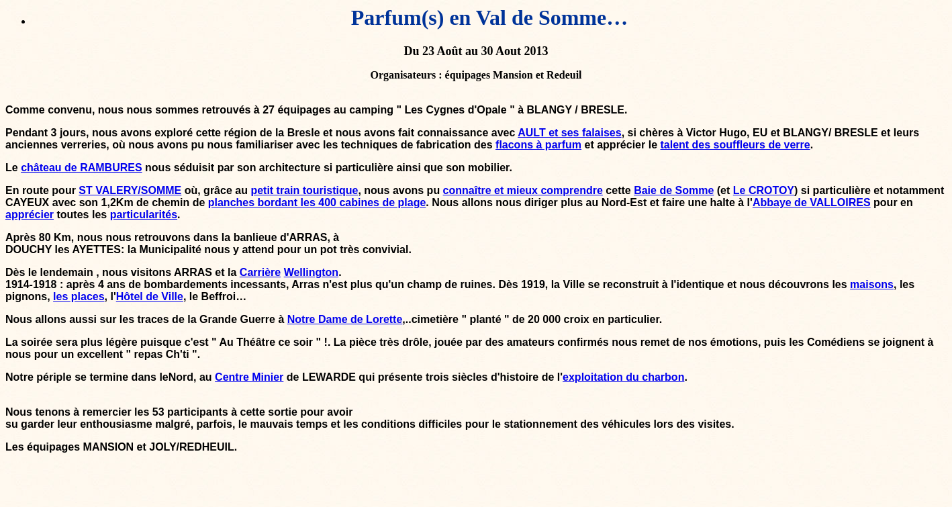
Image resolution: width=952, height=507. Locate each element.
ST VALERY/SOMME (130, 190)
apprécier (29, 214)
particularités (143, 214)
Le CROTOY (763, 190)
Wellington (311, 272)
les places (79, 296)
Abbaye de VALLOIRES (812, 202)
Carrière (260, 272)
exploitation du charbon (623, 377)
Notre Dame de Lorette (345, 319)
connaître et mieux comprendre (523, 190)
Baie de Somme (674, 190)
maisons (872, 284)
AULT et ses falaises (569, 132)
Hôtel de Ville (149, 296)
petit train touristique (304, 190)
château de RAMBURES (81, 167)
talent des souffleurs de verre (735, 144)
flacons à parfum (538, 144)
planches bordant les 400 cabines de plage (317, 202)
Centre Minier (249, 377)
